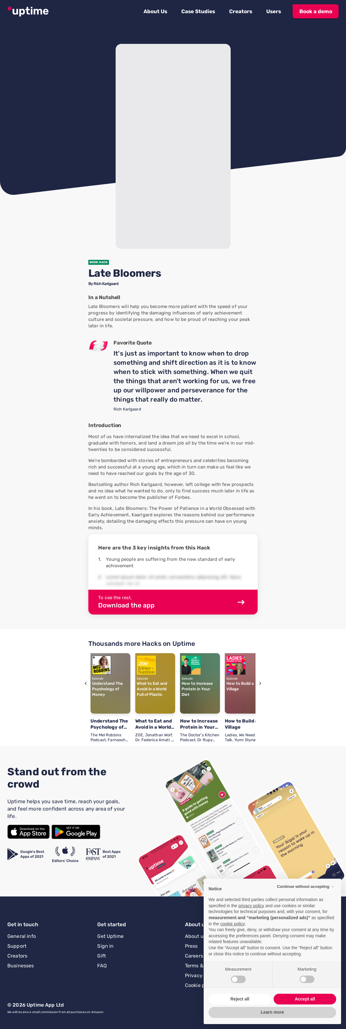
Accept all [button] (305, 998)
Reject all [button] (239, 998)
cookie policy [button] (232, 923)
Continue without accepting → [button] (305, 886)
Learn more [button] (272, 1012)
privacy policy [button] (251, 905)
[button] (155, 11)
